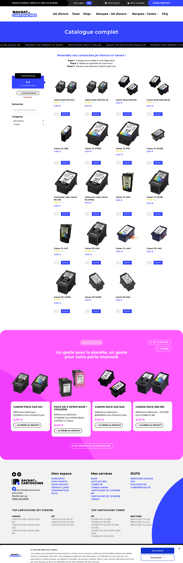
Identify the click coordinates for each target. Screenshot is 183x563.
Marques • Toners (144, 14)
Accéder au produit (28, 425)
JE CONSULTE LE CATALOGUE (92, 446)
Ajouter (65, 114)
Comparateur (60, 490)
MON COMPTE (59, 481)
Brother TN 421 (140, 522)
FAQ (165, 14)
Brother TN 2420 (141, 525)
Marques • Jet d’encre (111, 14)
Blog (54, 493)
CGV (133, 481)
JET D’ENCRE (160, 342)
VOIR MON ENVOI (29, 93)
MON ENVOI (58, 478)
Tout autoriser (157, 541)
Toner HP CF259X (101, 519)
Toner (76, 14)
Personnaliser (157, 548)
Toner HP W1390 (101, 522)
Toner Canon (99, 487)
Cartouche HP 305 (62, 525)
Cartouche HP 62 (62, 519)
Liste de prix (99, 481)
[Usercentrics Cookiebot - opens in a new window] (15, 558)
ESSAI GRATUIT (59, 484)
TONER (164, 348)
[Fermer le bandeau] (179, 539)
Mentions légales (142, 478)
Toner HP (97, 484)
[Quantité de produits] (56, 114)
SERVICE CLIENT (60, 487)
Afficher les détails (38, 558)
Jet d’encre (60, 14)
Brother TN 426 (140, 519)
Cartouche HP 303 (62, 522)
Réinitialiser (27, 97)
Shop (86, 14)
